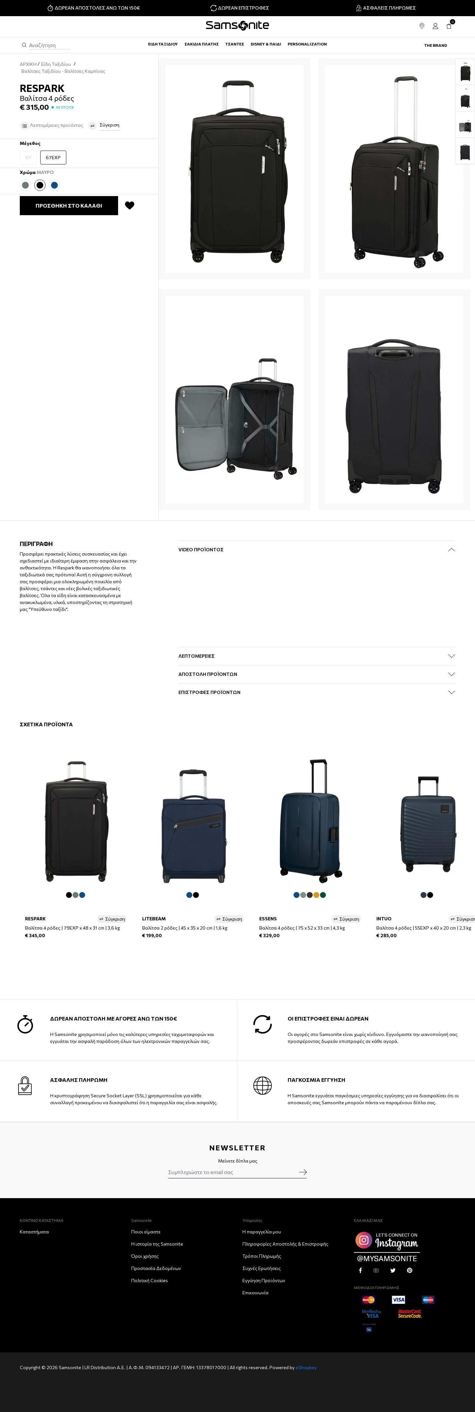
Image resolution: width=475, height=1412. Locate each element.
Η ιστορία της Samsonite (157, 1244)
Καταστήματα (34, 1231)
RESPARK (35, 918)
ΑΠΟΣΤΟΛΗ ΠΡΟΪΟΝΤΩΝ (207, 674)
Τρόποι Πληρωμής (261, 1256)
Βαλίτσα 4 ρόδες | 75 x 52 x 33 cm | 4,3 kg (302, 928)
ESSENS (268, 918)
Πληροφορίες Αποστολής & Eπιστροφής (285, 1244)
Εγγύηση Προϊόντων (263, 1280)
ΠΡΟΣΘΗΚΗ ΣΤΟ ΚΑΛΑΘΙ (69, 205)
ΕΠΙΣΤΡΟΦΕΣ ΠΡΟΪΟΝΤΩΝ (209, 692)
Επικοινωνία (255, 1292)
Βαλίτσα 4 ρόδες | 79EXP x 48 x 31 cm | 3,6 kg (72, 928)
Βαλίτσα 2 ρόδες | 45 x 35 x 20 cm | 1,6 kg (184, 928)
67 (28, 157)
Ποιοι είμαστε (146, 1231)
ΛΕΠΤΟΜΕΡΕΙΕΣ (196, 656)
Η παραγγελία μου (261, 1231)
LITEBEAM (154, 918)
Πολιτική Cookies (149, 1280)
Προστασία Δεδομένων (156, 1268)
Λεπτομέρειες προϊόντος (51, 125)
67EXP (53, 157)
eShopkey (306, 1367)
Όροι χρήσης (145, 1256)
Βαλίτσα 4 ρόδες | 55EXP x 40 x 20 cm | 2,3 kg (423, 928)
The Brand (435, 45)
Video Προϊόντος (201, 549)
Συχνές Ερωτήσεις (261, 1268)
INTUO (384, 918)
